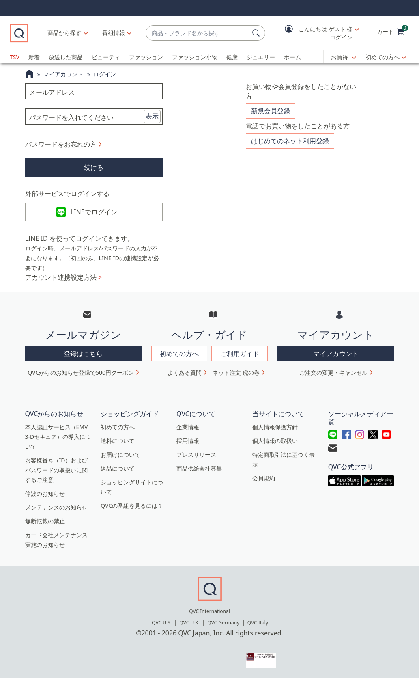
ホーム (292, 57)
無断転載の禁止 (45, 521)
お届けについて (120, 454)
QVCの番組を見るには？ (132, 506)
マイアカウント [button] (336, 353)
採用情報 (187, 441)
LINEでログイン (94, 211)
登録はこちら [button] (83, 353)
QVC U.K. (189, 622)
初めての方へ (382, 57)
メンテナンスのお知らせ (56, 507)
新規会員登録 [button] (270, 110)
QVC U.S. (162, 622)
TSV (14, 57)
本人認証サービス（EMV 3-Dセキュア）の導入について (58, 436)
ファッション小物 (194, 57)
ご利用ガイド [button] (239, 353)
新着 (34, 57)
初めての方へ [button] (179, 353)
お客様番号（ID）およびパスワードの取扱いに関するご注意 (56, 470)
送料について (118, 441)
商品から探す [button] (64, 33)
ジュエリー (261, 57)
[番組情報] (113, 33)
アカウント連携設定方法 (63, 277)
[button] (316, 33)
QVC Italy (257, 622)
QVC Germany (223, 622)
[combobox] (197, 33)
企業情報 (187, 427)
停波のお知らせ (45, 493)
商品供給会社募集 (199, 468)
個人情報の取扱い (275, 441)
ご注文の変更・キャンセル (333, 372)
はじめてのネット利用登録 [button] (290, 140)
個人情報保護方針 (275, 427)
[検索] (257, 33)
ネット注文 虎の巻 (236, 372)
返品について (118, 468)
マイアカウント (63, 74)
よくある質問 (185, 372)
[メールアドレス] (94, 91)
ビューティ (106, 57)
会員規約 (263, 478)
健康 (232, 57)
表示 (152, 116)
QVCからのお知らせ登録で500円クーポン (81, 372)
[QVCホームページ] (29, 75)
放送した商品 (66, 57)
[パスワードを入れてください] (94, 116)
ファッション (146, 57)
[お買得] (343, 57)
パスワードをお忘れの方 (61, 144)
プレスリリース (196, 454)
